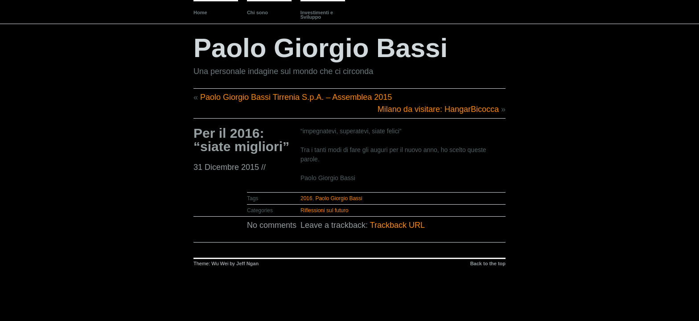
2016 (306, 198)
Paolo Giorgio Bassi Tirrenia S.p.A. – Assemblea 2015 (296, 97)
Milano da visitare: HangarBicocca (438, 109)
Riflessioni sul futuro (324, 210)
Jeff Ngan (247, 263)
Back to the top (488, 263)
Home (200, 12)
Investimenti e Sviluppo (316, 15)
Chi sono (257, 12)
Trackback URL (397, 225)
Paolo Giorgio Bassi (320, 48)
